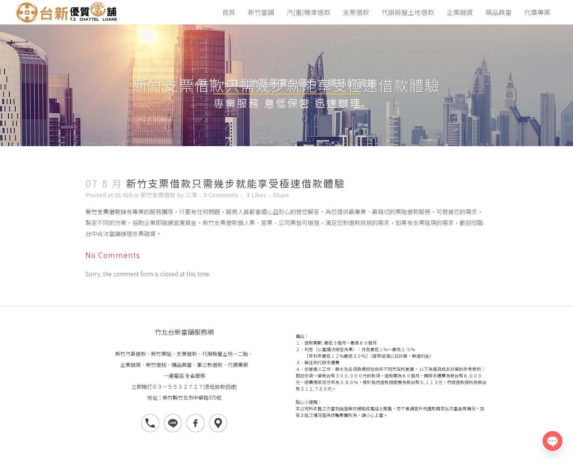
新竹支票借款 (157, 194)
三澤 (191, 194)
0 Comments (221, 194)
